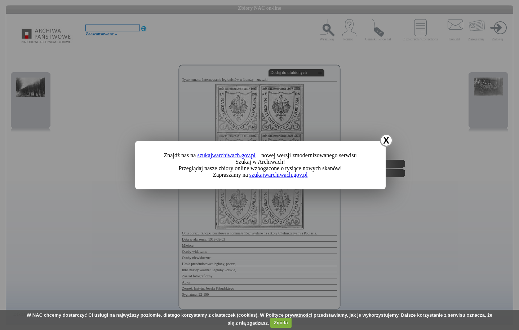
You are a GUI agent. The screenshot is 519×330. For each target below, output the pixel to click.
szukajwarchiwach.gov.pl (226, 155)
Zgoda (281, 322)
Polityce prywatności (289, 315)
